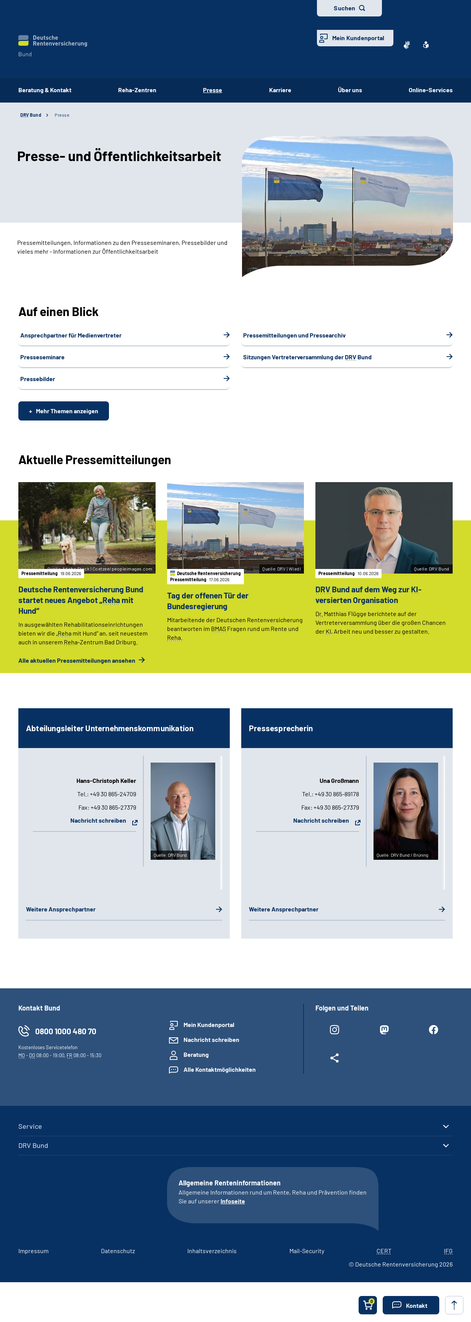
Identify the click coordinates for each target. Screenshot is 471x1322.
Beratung (196, 1060)
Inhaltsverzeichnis (212, 1256)
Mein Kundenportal (358, 37)
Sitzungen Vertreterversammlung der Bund (307, 356)
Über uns (350, 89)
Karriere (280, 89)
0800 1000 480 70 (65, 1037)
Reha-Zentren (137, 89)
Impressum (33, 1256)
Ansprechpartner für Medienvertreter (71, 335)
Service (30, 1132)
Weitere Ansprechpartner (61, 915)
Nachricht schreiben (98, 826)
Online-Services (431, 89)
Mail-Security (306, 1256)
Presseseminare (42, 356)
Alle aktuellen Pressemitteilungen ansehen (77, 666)
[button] (411, 1305)
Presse (62, 114)
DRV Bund (33, 1151)
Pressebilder (37, 378)
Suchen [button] (344, 7)
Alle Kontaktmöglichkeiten (220, 1075)
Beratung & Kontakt (44, 89)
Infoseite (233, 1207)
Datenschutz (118, 1256)
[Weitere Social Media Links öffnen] (334, 1066)
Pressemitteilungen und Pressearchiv (294, 335)
